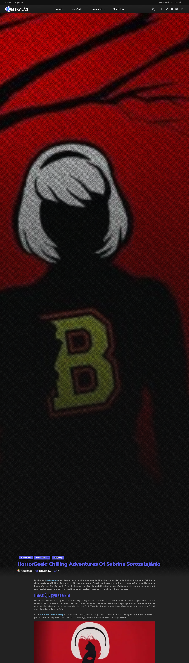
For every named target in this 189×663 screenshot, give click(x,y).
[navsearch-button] (154, 9)
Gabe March (26, 570)
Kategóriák (78, 9)
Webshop (118, 9)
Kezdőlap (60, 9)
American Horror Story (52, 614)
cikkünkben (52, 580)
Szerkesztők (98, 9)
